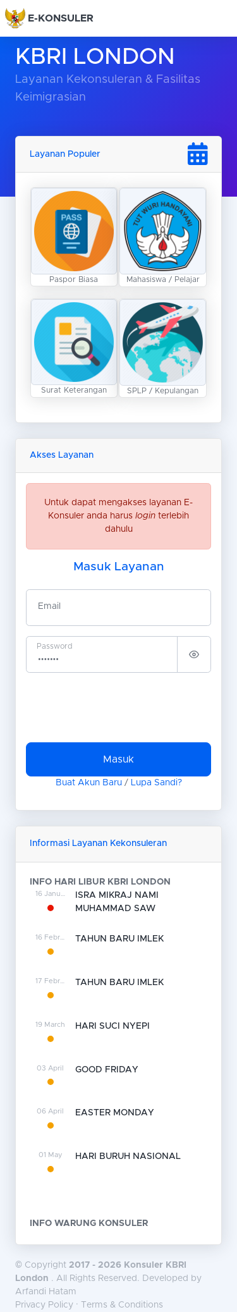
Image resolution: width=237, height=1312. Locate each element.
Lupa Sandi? (156, 782)
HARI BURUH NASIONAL (128, 1156)
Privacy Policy (44, 1305)
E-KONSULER (61, 18)
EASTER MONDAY (114, 1112)
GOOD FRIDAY (106, 1069)
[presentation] (122, 707)
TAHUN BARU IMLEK (119, 939)
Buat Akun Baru (89, 782)
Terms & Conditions (122, 1305)
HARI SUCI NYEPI (112, 1026)
